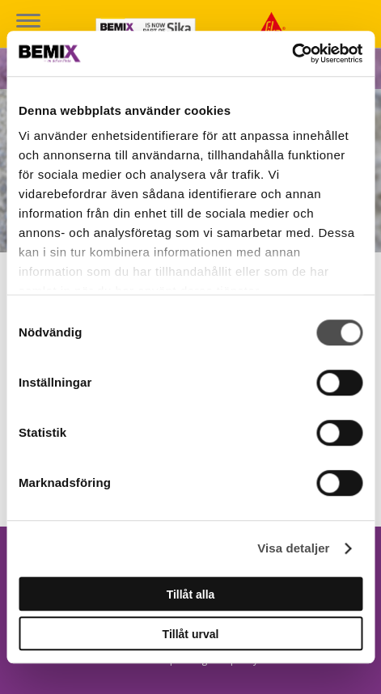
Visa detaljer (293, 548)
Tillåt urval (191, 634)
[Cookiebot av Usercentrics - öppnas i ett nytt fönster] (291, 53)
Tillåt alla (191, 594)
